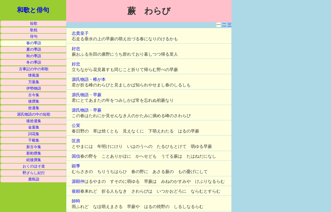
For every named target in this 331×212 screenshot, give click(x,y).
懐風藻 (33, 75)
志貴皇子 (80, 33)
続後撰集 (33, 160)
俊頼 (76, 191)
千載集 (33, 140)
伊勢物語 (33, 88)
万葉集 (33, 82)
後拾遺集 (33, 121)
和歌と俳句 (33, 10)
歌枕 (33, 30)
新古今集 (33, 147)
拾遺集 (33, 108)
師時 (76, 201)
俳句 (33, 36)
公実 (76, 125)
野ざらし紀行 (34, 173)
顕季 (76, 166)
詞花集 (33, 134)
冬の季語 (33, 62)
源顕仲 (78, 181)
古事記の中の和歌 (34, 69)
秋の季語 (33, 56)
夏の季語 (33, 49)
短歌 (33, 23)
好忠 (76, 48)
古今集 (33, 95)
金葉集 (33, 127)
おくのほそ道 (34, 166)
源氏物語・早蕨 (86, 94)
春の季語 (33, 43)
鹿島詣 (33, 179)
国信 (76, 156)
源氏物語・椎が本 (89, 79)
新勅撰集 (33, 153)
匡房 (76, 141)
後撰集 (33, 101)
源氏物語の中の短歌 (33, 114)
